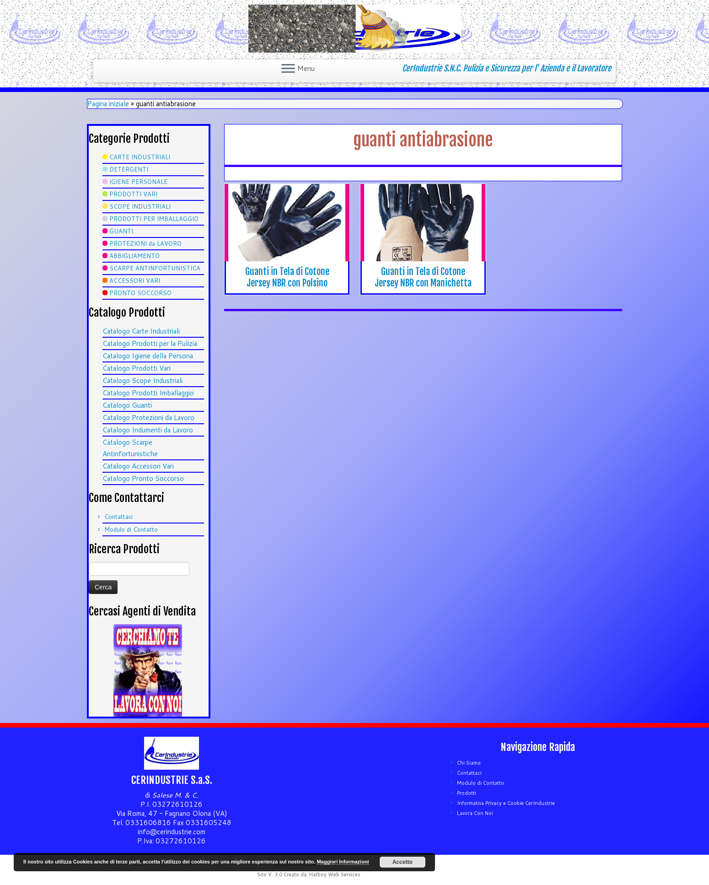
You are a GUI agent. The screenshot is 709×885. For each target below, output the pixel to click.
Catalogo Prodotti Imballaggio (148, 393)
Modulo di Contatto (131, 529)
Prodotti (466, 793)
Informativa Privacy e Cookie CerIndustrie (506, 803)
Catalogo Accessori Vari (138, 466)
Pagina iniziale (108, 103)
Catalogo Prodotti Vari (136, 368)
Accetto (402, 862)
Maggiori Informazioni (343, 861)
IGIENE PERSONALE (138, 182)
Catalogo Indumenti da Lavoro (147, 430)
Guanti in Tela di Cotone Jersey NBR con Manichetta (423, 277)
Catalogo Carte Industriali (141, 331)
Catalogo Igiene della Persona (147, 356)
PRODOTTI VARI (133, 194)
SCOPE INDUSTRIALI (140, 206)
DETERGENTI (128, 169)
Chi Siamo (469, 762)
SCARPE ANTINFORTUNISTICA (154, 268)
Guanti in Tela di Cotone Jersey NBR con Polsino (287, 277)
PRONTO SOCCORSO (140, 293)
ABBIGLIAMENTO (134, 256)
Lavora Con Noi (475, 813)
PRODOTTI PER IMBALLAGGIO (154, 219)
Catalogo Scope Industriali (142, 380)
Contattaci (118, 517)
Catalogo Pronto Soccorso (143, 478)
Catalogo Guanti (127, 405)
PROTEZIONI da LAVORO (145, 243)
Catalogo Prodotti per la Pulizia (149, 343)
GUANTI (121, 231)
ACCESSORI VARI (134, 280)
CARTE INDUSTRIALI (139, 157)
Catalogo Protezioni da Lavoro (148, 417)
